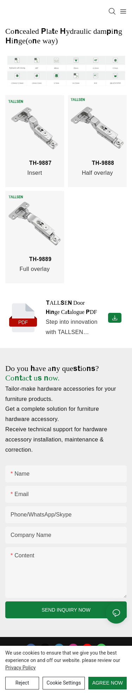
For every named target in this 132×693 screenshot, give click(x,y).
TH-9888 (93, 163)
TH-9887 (31, 163)
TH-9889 (31, 259)
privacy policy (20, 667)
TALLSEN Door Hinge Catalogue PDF (71, 307)
